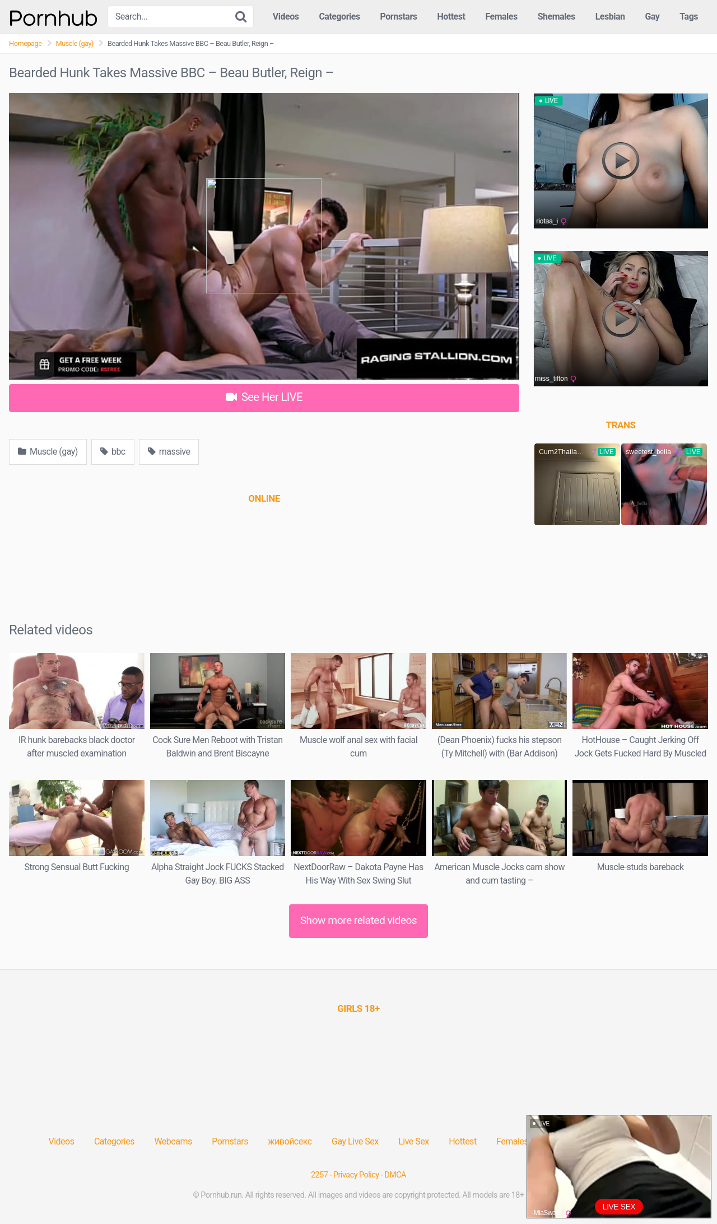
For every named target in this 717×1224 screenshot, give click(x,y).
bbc (112, 451)
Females (501, 16)
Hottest (451, 16)
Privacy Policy (356, 1175)
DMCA (395, 1175)
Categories (339, 16)
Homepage (25, 43)
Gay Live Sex (355, 1141)
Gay (652, 16)
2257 (319, 1175)
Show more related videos (358, 920)
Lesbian (610, 16)
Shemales (556, 16)
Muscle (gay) (75, 43)
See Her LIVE (264, 397)
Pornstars (398, 16)
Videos (286, 16)
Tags (688, 16)
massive (169, 451)
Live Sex (413, 1141)
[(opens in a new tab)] (264, 498)
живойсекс (289, 1141)
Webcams (173, 1141)
